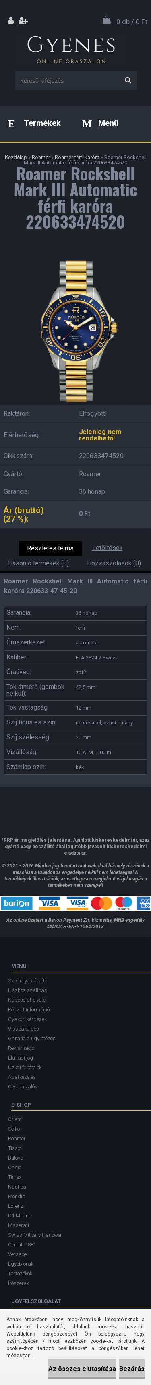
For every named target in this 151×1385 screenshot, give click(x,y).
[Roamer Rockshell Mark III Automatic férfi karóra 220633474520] (75, 259)
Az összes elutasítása (82, 1369)
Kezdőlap (16, 157)
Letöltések (107, 548)
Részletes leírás (50, 548)
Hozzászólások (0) (114, 563)
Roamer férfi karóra (77, 157)
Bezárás (132, 1369)
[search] (128, 80)
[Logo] (70, 48)
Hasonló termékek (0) (38, 563)
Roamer (41, 157)
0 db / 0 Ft (131, 22)
